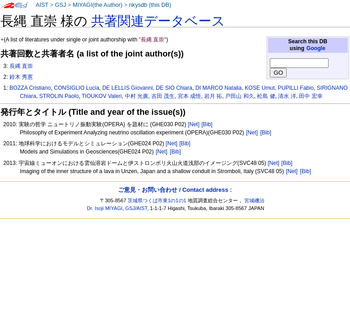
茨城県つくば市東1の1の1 (157, 200)
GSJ (60, 5)
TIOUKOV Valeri (102, 96)
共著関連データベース (158, 21)
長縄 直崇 (21, 66)
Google (315, 48)
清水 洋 (287, 96)
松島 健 (266, 96)
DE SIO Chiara (174, 88)
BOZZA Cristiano (30, 88)
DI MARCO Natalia (219, 88)
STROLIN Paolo (59, 96)
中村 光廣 (136, 96)
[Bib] (206, 124)
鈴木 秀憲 (21, 77)
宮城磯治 (254, 200)
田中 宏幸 (310, 96)
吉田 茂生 (163, 96)
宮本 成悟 (189, 96)
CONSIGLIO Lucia (76, 88)
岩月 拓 (213, 96)
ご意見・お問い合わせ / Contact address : (175, 189)
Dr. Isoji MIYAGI (105, 208)
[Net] (194, 124)
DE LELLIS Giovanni (127, 88)
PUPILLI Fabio (296, 88)
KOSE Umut (260, 88)
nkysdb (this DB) (150, 5)
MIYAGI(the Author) (97, 5)
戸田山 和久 (239, 96)
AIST (42, 5)
